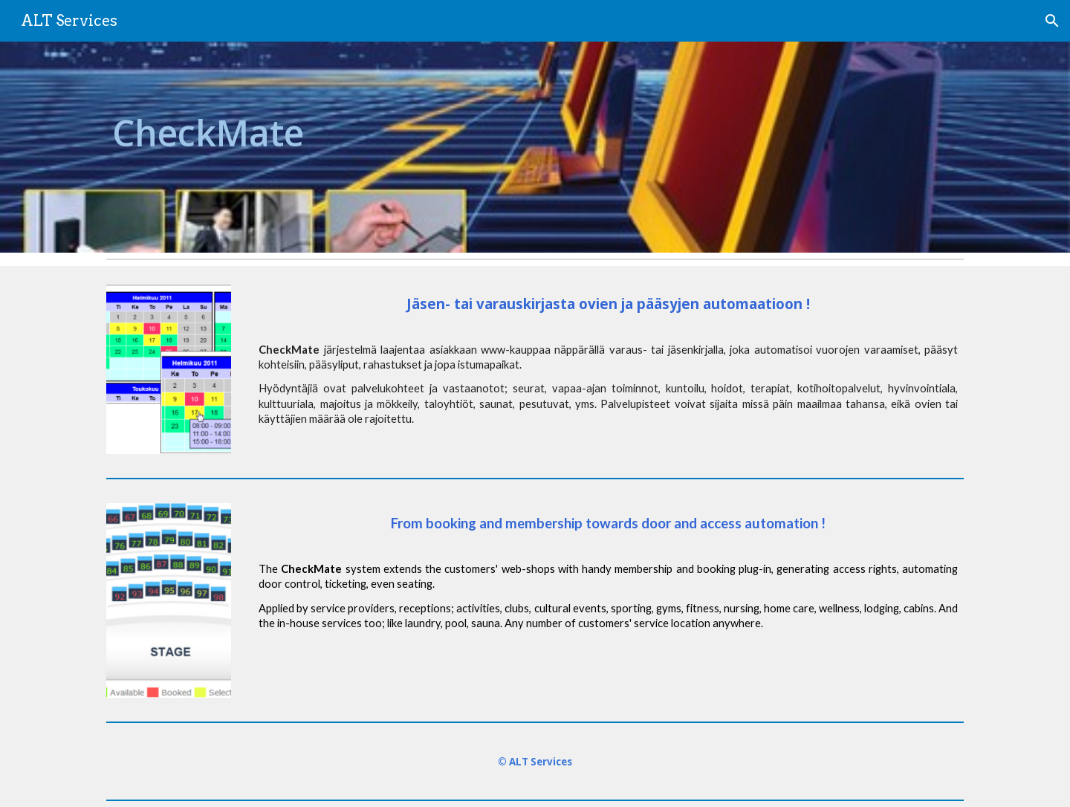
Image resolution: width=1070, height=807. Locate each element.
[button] (1052, 21)
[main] (315, 147)
